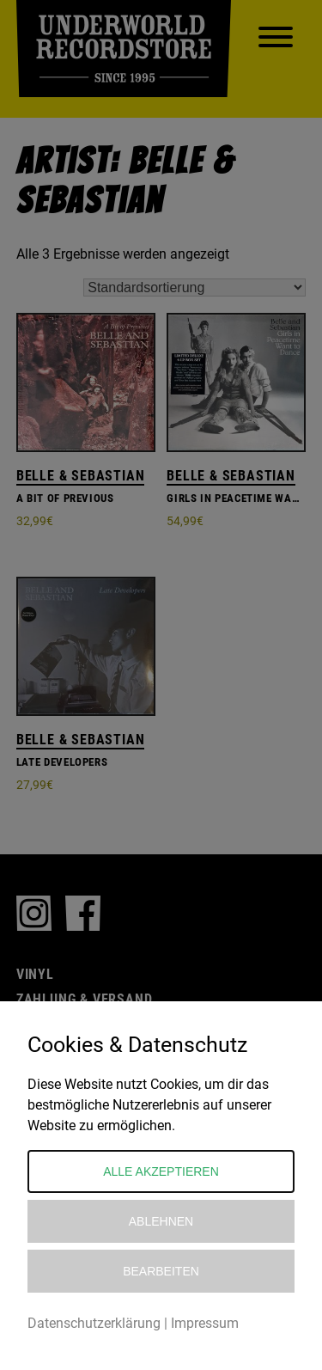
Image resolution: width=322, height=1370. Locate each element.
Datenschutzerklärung (94, 1323)
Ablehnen (161, 1221)
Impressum (205, 1323)
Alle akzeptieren (161, 1171)
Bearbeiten (161, 1271)
